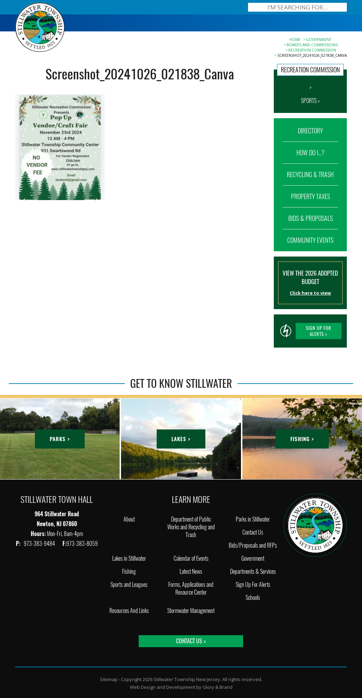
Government (318, 39)
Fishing (129, 571)
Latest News (191, 571)
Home (295, 39)
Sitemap (108, 679)
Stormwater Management (191, 610)
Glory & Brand (218, 687)
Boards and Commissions (312, 44)
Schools (253, 597)
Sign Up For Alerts (253, 584)
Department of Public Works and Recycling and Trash (191, 527)
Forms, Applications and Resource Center (190, 588)
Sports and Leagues (128, 584)
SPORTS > (310, 100)
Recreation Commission (312, 50)
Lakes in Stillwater (129, 558)
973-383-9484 (40, 543)
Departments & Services (253, 571)
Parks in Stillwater (253, 519)
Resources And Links (129, 610)
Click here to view (310, 293)
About (129, 519)
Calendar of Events (191, 558)
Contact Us (252, 532)
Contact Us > (191, 641)
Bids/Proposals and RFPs (253, 545)
